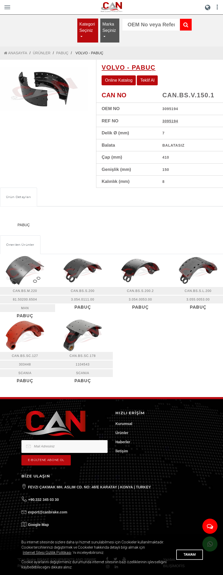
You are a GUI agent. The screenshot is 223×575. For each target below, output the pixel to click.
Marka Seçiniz (109, 27)
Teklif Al (147, 80)
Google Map (38, 525)
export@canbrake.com (47, 512)
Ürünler (121, 433)
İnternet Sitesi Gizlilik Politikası (47, 552)
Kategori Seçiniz (87, 27)
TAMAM (190, 554)
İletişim (121, 451)
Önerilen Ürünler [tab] (20, 245)
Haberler (122, 442)
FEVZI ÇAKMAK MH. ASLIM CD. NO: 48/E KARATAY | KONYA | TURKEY (89, 487)
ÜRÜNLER (42, 53)
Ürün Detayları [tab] (18, 197)
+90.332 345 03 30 (43, 500)
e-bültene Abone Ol (46, 460)
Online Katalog (118, 80)
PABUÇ (62, 53)
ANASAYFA (15, 53)
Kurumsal (123, 424)
